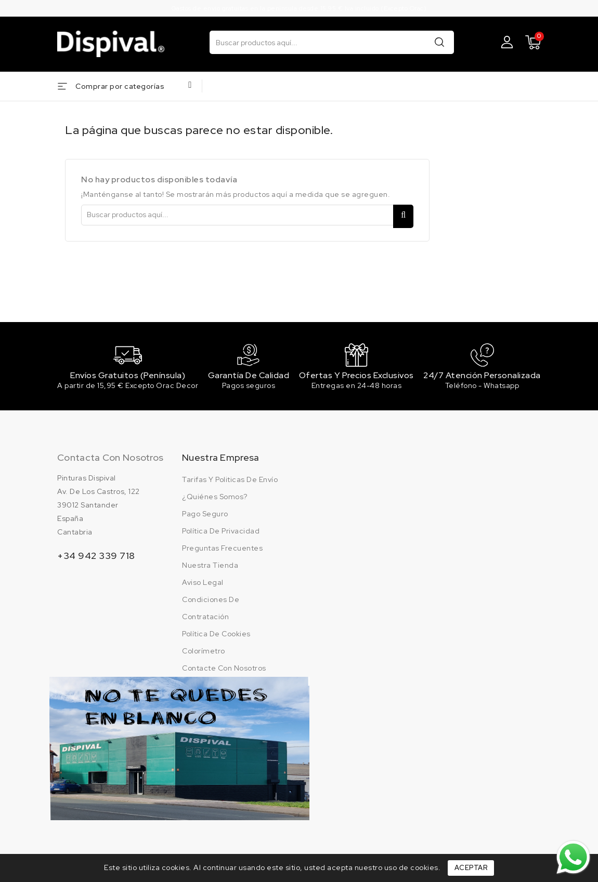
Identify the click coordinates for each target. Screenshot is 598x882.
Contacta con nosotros (110, 459)
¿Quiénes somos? (215, 498)
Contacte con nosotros (224, 670)
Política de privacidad (220, 533)
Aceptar (471, 867)
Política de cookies (216, 635)
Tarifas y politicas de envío (230, 481)
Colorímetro (203, 653)
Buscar (439, 42)
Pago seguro (205, 515)
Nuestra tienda (210, 567)
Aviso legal (203, 584)
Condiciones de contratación (210, 610)
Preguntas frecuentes (222, 550)
